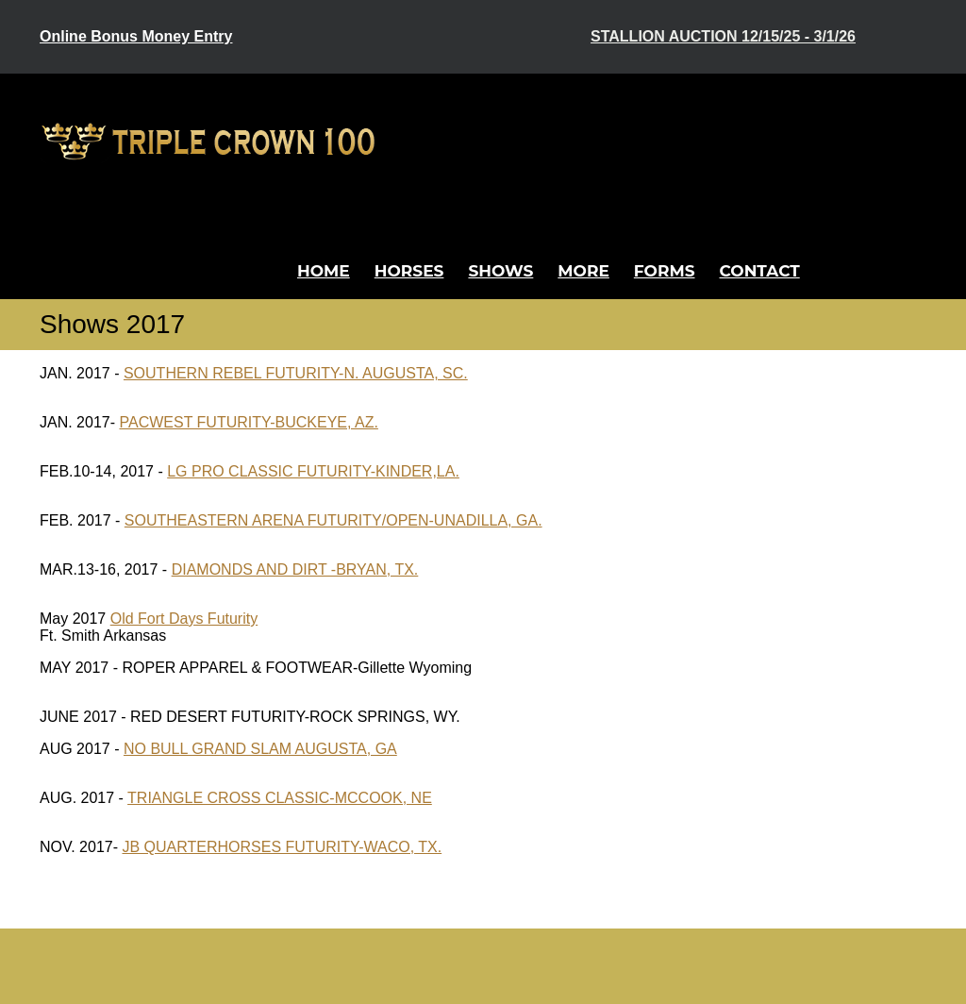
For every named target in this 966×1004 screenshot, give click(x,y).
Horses (409, 270)
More (583, 270)
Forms (664, 270)
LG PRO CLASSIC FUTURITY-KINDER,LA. (313, 471)
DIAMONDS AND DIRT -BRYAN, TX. (295, 569)
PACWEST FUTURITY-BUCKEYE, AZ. (248, 422)
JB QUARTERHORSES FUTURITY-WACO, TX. (281, 847)
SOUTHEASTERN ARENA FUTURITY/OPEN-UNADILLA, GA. (333, 520)
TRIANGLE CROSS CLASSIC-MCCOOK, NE (279, 798)
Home (323, 270)
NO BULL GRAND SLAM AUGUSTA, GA (260, 749)
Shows (500, 270)
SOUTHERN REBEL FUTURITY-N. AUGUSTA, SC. (296, 373)
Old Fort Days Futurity (184, 619)
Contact (760, 270)
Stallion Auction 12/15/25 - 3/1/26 (723, 36)
